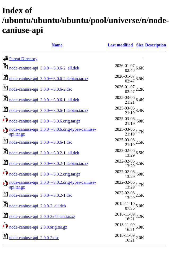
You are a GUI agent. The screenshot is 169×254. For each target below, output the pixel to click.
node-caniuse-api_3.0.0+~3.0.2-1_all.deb (44, 153)
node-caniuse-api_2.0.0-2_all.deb (37, 206)
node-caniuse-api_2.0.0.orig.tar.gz (38, 227)
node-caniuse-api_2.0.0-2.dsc (34, 237)
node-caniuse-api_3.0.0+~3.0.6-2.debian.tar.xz (48, 78)
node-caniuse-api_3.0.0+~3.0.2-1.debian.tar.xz (48, 163)
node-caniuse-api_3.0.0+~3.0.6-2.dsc (40, 89)
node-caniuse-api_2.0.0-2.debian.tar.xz (42, 216)
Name (57, 45)
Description (155, 45)
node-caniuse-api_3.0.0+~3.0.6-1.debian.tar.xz (48, 110)
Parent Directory (23, 58)
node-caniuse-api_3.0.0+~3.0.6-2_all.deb (44, 68)
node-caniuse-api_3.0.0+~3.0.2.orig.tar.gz (44, 174)
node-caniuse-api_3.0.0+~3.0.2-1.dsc (40, 195)
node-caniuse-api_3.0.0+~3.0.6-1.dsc (40, 142)
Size (140, 45)
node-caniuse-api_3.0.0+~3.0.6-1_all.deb (44, 100)
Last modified (120, 45)
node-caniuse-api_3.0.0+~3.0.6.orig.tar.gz (44, 121)
